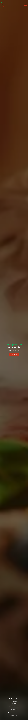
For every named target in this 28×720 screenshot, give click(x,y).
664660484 (14, 709)
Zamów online (14, 354)
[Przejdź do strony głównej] (3, 4)
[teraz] (16, 715)
